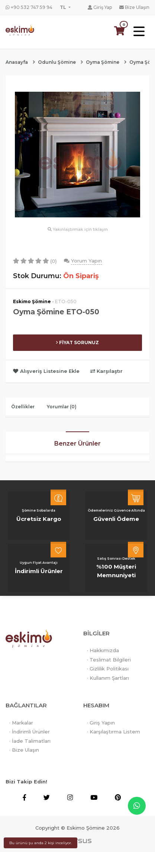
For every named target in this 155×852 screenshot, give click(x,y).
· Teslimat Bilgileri (109, 660)
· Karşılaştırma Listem (113, 732)
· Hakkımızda (103, 650)
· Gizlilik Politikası (108, 669)
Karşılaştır (106, 371)
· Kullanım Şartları (108, 678)
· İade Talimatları (30, 741)
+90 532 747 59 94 (29, 7)
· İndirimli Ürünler (29, 732)
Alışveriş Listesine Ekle (47, 371)
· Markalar (21, 723)
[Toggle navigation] (139, 32)
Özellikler (23, 406)
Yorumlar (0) (62, 406)
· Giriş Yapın (101, 723)
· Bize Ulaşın (24, 750)
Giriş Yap (100, 7)
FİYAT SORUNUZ (77, 342)
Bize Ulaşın (134, 7)
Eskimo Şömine (32, 301)
